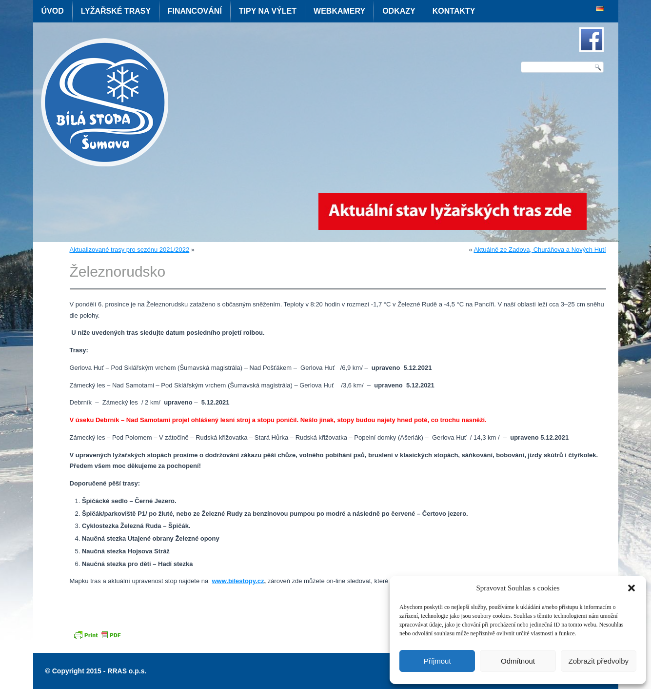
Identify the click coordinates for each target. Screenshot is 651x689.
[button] (631, 588)
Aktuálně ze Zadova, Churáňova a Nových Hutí (540, 249)
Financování (195, 11)
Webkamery (339, 11)
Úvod (52, 11)
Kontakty (454, 11)
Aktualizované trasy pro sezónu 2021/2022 (130, 249)
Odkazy (398, 11)
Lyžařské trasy (116, 11)
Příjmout (437, 661)
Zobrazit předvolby (599, 661)
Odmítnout (518, 661)
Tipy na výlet (267, 11)
